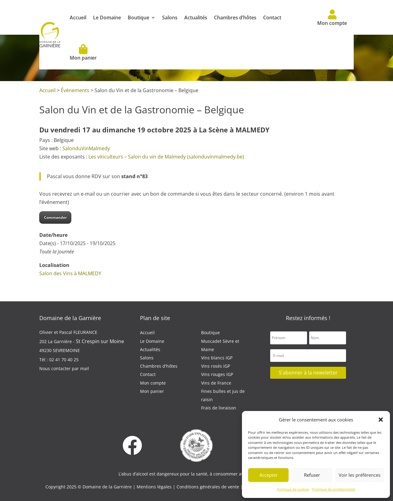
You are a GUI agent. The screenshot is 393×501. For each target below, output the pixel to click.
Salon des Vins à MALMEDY (70, 273)
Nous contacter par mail (64, 368)
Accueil (78, 17)
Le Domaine (107, 17)
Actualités (195, 17)
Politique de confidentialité (333, 489)
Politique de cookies (293, 489)
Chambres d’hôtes (235, 17)
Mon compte (332, 18)
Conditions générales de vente (208, 487)
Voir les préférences (359, 475)
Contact (272, 17)
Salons (169, 17)
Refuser (312, 475)
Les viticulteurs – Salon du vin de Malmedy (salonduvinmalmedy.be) (166, 156)
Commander (55, 217)
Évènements (75, 90)
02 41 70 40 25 (64, 359)
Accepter (268, 475)
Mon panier (83, 52)
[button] (381, 420)
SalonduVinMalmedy (86, 148)
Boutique (138, 17)
